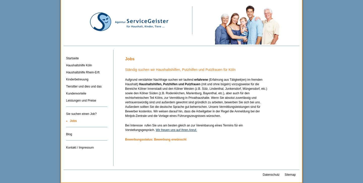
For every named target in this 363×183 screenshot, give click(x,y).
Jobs (73, 121)
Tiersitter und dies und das (84, 86)
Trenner (86, 108)
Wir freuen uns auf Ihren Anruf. (176, 130)
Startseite (72, 58)
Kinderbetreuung (77, 79)
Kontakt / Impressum (80, 147)
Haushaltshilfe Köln (79, 65)
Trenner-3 (86, 142)
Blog (69, 134)
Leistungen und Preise (81, 100)
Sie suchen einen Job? (81, 114)
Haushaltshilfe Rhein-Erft (83, 72)
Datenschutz (271, 174)
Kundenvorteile (76, 93)
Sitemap (290, 174)
